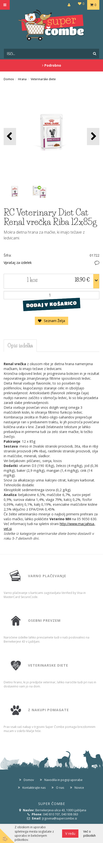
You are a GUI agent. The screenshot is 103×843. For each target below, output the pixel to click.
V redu (70, 833)
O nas (60, 788)
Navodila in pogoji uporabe (63, 780)
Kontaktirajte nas (34, 788)
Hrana (22, 79)
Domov (9, 79)
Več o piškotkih (89, 833)
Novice (79, 788)
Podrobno (51, 65)
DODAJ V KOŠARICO (51, 304)
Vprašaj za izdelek (18, 262)
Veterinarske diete (43, 79)
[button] (93, 136)
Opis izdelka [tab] (20, 345)
